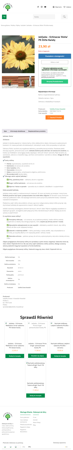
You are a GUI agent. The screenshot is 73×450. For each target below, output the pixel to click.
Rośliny (13, 25)
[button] (4, 81)
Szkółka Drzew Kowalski (57, 109)
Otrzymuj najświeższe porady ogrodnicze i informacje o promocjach (54, 69)
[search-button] (64, 16)
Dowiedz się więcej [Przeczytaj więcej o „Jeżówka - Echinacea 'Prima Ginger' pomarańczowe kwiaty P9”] (37, 356)
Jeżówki (23, 25)
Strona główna (5, 25)
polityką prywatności (48, 77)
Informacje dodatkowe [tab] (17, 131)
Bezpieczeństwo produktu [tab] (37, 131)
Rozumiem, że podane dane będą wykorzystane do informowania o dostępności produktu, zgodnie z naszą (53, 75)
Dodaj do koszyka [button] (15, 356)
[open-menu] (4, 17)
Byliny (18, 25)
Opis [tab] (5, 131)
